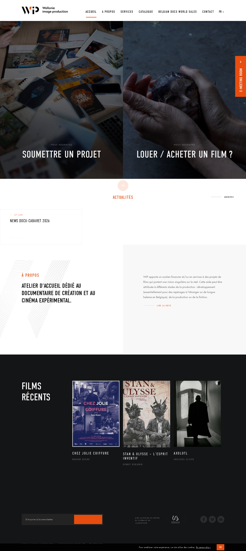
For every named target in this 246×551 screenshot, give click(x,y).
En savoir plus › (203, 547)
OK (220, 547)
